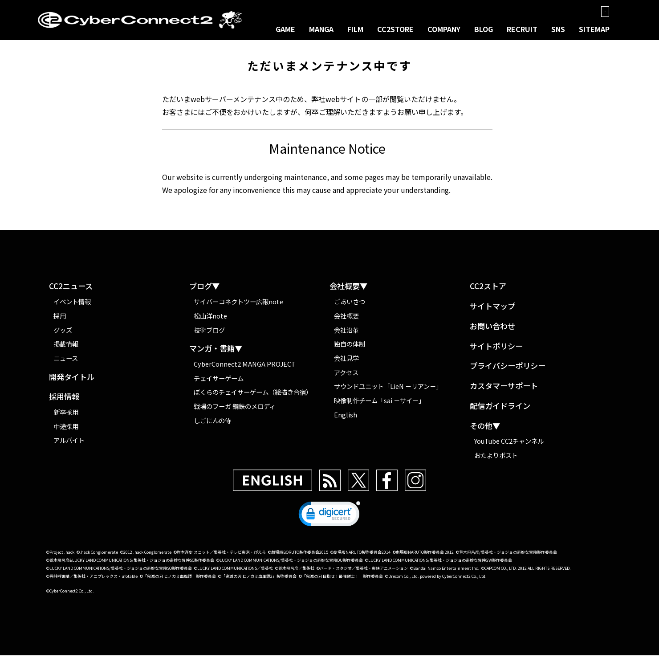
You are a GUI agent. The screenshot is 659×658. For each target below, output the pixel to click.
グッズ (62, 332)
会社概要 (346, 318)
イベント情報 (72, 304)
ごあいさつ (349, 304)
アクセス (346, 375)
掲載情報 (65, 346)
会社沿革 (346, 332)
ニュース (65, 360)
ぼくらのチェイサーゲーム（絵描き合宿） (253, 395)
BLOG (483, 29)
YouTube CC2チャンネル (509, 443)
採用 (59, 318)
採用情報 (64, 400)
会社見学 (346, 360)
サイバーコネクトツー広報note (238, 304)
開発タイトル (71, 379)
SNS (558, 29)
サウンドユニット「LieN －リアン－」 (388, 388)
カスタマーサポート (504, 388)
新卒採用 (65, 414)
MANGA (321, 29)
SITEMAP (594, 29)
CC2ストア (488, 289)
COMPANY (443, 29)
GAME (285, 29)
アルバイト (69, 443)
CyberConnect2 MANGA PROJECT (245, 366)
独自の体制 (349, 346)
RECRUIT (522, 29)
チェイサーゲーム (219, 380)
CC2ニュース (71, 289)
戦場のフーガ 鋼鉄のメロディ (235, 408)
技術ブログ (209, 332)
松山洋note (210, 318)
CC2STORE (395, 29)
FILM (355, 29)
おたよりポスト (496, 457)
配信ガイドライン (500, 408)
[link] (329, 518)
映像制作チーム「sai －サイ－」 (379, 403)
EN (601, 11)
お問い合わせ (492, 329)
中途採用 (65, 428)
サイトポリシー (496, 349)
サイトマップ (492, 309)
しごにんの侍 (212, 423)
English (345, 417)
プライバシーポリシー (507, 369)
